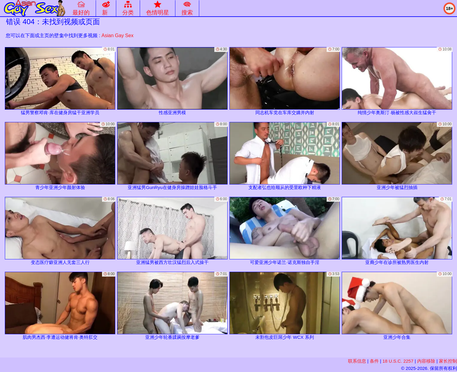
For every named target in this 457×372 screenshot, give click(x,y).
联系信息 (357, 361)
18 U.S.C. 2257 (398, 361)
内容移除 (426, 361)
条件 (374, 361)
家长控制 (448, 361)
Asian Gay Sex (117, 35)
